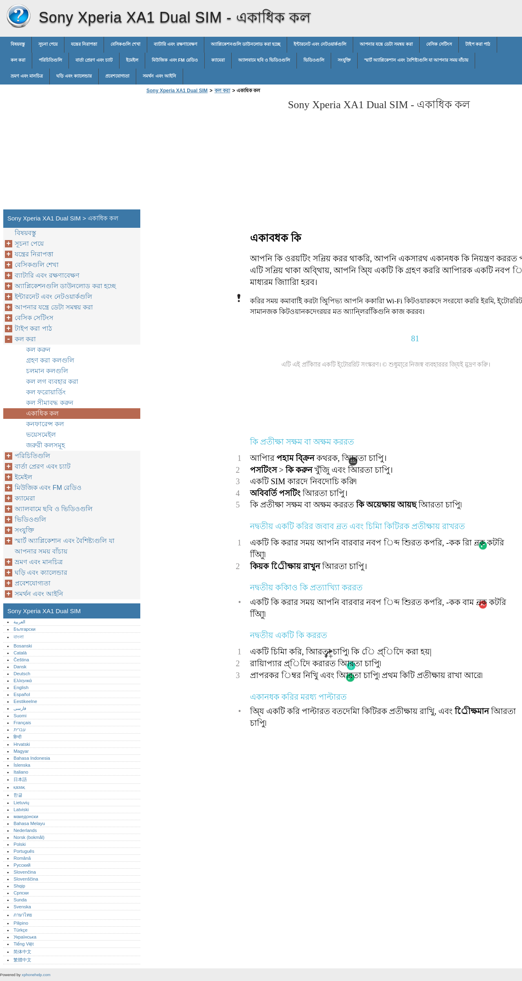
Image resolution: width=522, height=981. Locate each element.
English (21, 687)
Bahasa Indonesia (31, 758)
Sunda (20, 899)
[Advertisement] (212, 154)
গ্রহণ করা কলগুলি (50, 360)
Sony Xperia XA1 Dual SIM (18, 16)
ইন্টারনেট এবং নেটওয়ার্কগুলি (320, 44)
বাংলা (18, 636)
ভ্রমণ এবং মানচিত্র (27, 75)
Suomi (20, 715)
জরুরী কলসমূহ (45, 445)
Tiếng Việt (23, 943)
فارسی (19, 708)
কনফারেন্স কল (45, 423)
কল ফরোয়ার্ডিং (46, 392)
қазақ (18, 787)
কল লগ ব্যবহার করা (52, 381)
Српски (21, 892)
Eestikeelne (25, 701)
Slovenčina (24, 872)
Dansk (20, 666)
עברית (19, 729)
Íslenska (21, 765)
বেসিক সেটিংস (439, 44)
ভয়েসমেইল (41, 434)
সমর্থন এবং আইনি (159, 75)
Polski (19, 844)
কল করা (18, 60)
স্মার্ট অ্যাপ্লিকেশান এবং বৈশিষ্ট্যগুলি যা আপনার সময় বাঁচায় (416, 60)
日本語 (20, 779)
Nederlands (25, 830)
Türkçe (20, 930)
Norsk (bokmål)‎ (28, 837)
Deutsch (21, 673)
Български (24, 629)
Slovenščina (25, 878)
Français (22, 722)
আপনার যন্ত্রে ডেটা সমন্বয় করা (386, 44)
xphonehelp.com (36, 974)
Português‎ (23, 851)
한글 (17, 794)
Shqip (19, 885)
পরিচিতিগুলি (50, 60)
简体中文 (22, 951)
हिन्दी (17, 736)
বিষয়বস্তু (18, 44)
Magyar (21, 751)
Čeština (21, 659)
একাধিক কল (42, 413)
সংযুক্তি (344, 60)
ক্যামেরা (218, 60)
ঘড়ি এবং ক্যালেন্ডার (74, 75)
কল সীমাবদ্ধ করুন (49, 402)
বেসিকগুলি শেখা (125, 44)
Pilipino (20, 923)
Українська (24, 936)
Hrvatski (21, 744)
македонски (25, 816)
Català (20, 652)
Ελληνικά (22, 680)
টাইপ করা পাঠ (477, 44)
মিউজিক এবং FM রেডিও (174, 60)
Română (22, 858)
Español (21, 694)
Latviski (21, 809)
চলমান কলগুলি (47, 370)
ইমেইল (132, 60)
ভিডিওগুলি (313, 60)
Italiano (20, 772)
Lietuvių (21, 802)
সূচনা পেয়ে (48, 44)
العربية (19, 621)
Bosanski (22, 645)
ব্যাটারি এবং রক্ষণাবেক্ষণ (175, 44)
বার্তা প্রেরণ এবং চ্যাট (94, 60)
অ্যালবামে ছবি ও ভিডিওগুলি (264, 60)
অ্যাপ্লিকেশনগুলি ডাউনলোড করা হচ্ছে (245, 44)
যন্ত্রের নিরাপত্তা (84, 44)
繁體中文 (22, 959)
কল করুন (38, 349)
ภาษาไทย (22, 914)
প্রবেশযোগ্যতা (117, 75)
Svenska (22, 906)
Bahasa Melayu (29, 823)
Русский (22, 865)
